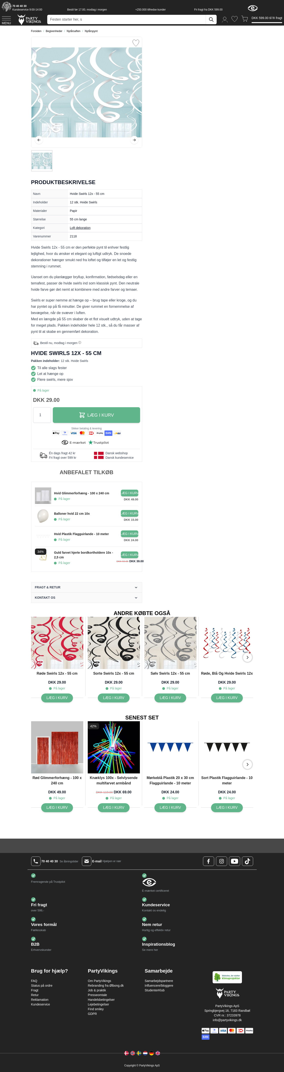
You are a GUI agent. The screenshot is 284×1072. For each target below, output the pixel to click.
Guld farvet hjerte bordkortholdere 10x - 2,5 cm (83, 555)
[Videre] (134, 140)
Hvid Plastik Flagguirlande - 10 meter (81, 534)
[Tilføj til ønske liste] (135, 43)
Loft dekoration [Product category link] (80, 228)
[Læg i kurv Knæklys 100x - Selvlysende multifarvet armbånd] (114, 807)
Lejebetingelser (98, 1004)
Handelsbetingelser (101, 999)
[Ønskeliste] (234, 19)
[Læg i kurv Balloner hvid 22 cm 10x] (129, 513)
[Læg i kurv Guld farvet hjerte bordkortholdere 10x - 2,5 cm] (129, 554)
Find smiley (96, 1009)
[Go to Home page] (29, 19)
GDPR (92, 1014)
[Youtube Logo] (234, 861)
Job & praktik (97, 990)
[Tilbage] (39, 140)
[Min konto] (225, 19)
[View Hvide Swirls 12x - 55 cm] (42, 161)
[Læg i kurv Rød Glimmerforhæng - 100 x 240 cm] (57, 807)
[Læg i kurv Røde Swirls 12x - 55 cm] (57, 697)
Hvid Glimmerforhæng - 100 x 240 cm (81, 493)
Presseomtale (97, 995)
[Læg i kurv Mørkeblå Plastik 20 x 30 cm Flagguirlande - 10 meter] (170, 807)
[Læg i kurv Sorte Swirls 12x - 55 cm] (114, 697)
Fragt (34, 990)
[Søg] (211, 19)
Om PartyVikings (99, 981)
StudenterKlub (155, 990)
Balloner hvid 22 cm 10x (72, 513)
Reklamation (40, 999)
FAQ (34, 981)
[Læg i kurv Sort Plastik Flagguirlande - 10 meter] (227, 807)
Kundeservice (40, 1004)
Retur (35, 995)
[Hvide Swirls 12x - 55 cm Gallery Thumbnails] (42, 161)
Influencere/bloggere (159, 985)
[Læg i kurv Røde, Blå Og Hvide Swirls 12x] (227, 697)
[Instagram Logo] (221, 861)
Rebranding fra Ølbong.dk (106, 985)
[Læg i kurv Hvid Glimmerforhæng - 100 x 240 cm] (129, 493)
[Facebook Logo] (208, 861)
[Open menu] (6, 19)
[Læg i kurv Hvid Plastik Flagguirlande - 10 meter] (129, 533)
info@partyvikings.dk (227, 1020)
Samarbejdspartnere (159, 981)
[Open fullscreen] (86, 92)
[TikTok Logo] (247, 861)
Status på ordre (42, 985)
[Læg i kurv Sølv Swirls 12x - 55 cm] (170, 697)
